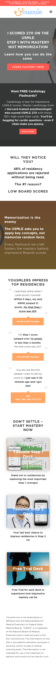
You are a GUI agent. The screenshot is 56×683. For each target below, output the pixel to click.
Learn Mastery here (28, 67)
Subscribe (28, 131)
